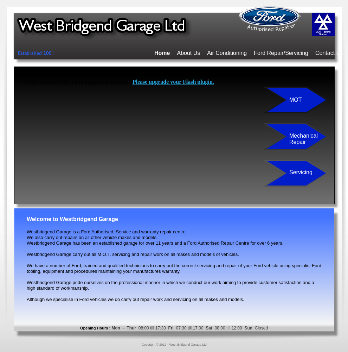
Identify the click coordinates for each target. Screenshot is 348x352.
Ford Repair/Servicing (281, 53)
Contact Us (329, 53)
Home (162, 53)
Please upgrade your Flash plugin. (173, 82)
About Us (188, 53)
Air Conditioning (227, 53)
